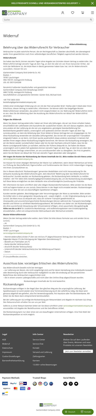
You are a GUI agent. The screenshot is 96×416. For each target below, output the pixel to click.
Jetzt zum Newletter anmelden (78, 351)
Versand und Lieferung (42, 352)
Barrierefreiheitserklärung (13, 360)
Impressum (7, 352)
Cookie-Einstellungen (11, 356)
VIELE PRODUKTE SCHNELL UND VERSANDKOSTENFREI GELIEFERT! (44, 3)
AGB (4, 339)
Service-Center (39, 339)
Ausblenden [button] (92, 3)
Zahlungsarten (39, 356)
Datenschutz (7, 348)
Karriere (36, 360)
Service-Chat (38, 344)
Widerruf (6, 344)
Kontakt (36, 348)
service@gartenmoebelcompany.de (18, 233)
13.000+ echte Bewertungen (45, 364)
